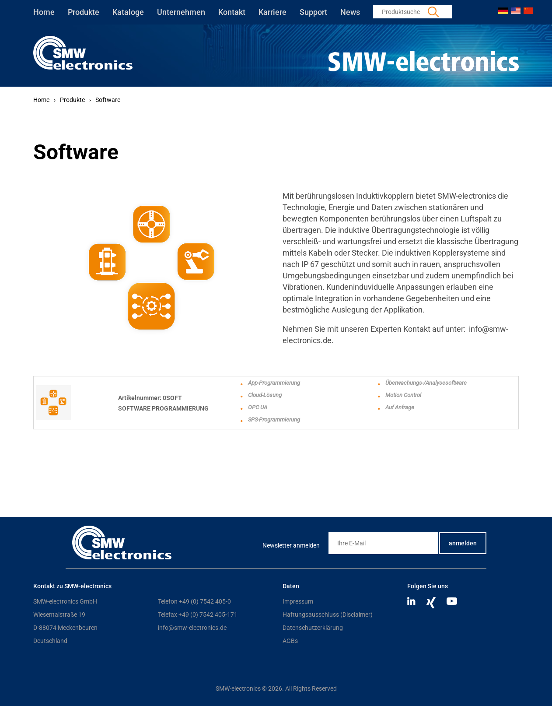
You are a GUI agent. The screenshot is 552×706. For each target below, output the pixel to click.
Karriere (272, 12)
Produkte (83, 12)
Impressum (298, 601)
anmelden (463, 543)
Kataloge (128, 12)
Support (313, 12)
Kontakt (231, 12)
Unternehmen (181, 12)
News (350, 12)
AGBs (290, 640)
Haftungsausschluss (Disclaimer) (328, 614)
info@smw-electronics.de (192, 627)
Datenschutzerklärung (313, 627)
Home (44, 12)
